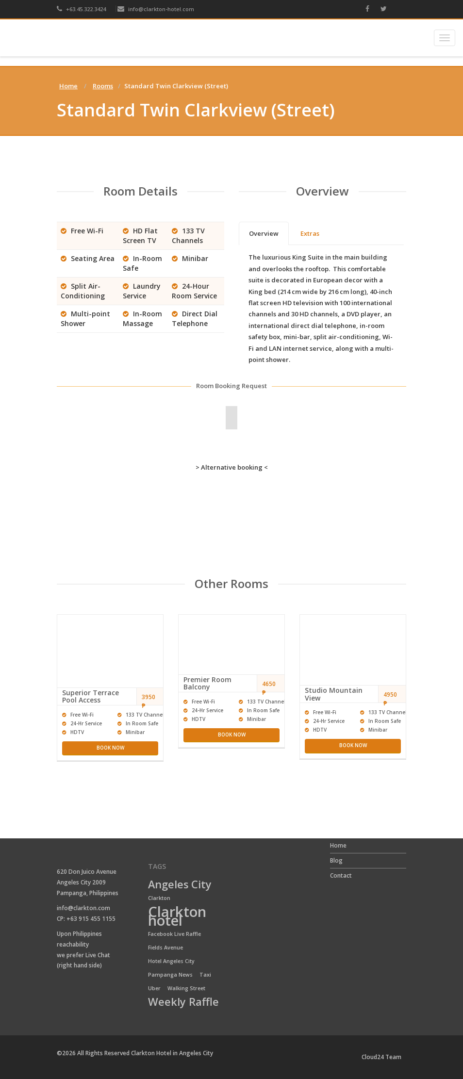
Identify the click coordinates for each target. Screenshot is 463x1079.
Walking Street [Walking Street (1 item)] (186, 988)
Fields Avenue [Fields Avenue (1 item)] (165, 947)
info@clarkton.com (83, 908)
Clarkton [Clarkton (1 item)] (159, 898)
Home (68, 86)
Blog (336, 860)
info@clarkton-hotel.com (155, 9)
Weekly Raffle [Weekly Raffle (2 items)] (183, 1002)
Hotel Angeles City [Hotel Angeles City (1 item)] (171, 961)
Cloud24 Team (381, 1057)
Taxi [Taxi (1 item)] (205, 974)
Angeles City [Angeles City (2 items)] (180, 885)
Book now (110, 747)
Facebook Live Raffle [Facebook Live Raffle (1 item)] (174, 934)
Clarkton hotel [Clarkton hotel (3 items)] (177, 916)
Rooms (103, 86)
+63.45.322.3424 (81, 9)
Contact (341, 875)
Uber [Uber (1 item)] (154, 988)
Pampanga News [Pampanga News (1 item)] (170, 974)
